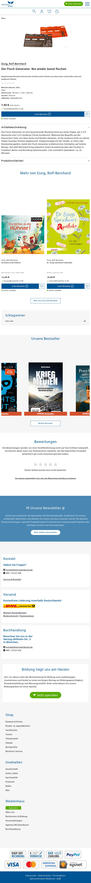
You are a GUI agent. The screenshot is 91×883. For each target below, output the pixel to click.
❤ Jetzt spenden (73, 4)
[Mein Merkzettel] (49, 12)
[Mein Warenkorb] (57, 11)
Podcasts (10, 782)
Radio (8, 786)
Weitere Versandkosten (15, 613)
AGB (59, 879)
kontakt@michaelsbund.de (19, 570)
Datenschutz (44, 875)
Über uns (10, 812)
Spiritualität (12, 777)
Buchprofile (11, 747)
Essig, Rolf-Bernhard (13, 63)
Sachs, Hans (9, 321)
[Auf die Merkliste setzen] (87, 114)
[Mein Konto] (42, 11)
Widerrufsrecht (10, 616)
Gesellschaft (12, 769)
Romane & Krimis (14, 722)
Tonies (9, 734)
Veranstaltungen (14, 820)
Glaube (9, 743)
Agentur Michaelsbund (17, 825)
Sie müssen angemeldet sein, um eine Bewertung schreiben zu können (45, 478)
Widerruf (50, 879)
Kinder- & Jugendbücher (18, 726)
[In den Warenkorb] (42, 114)
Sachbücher (11, 730)
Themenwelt (12, 738)
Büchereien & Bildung (16, 816)
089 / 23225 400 (13, 573)
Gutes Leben (12, 773)
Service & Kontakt (12, 579)
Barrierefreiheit (37, 879)
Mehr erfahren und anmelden (45, 532)
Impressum (31, 875)
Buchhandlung (13, 829)
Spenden (13, 808)
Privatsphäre (59, 875)
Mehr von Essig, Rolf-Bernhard (45, 300)
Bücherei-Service (14, 751)
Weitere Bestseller (45, 423)
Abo (8, 790)
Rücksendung (27, 616)
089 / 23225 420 (13, 650)
